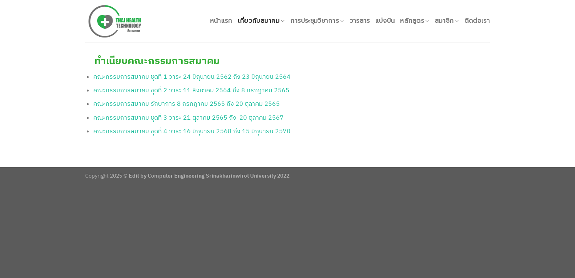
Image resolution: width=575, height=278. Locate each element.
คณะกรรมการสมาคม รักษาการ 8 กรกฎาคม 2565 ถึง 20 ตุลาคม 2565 (187, 103)
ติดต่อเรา (477, 20)
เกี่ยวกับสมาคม (261, 20)
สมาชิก (447, 20)
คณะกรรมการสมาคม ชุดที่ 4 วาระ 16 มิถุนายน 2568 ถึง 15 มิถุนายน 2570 (192, 131)
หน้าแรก (221, 20)
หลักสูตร (414, 20)
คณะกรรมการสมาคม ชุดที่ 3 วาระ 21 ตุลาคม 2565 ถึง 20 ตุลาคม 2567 (188, 117)
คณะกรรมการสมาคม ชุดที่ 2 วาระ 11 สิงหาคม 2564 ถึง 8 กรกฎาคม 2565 (191, 90)
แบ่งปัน (385, 20)
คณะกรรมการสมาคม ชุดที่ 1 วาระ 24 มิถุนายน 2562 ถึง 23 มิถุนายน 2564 (192, 76)
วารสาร (360, 20)
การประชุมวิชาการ (317, 20)
